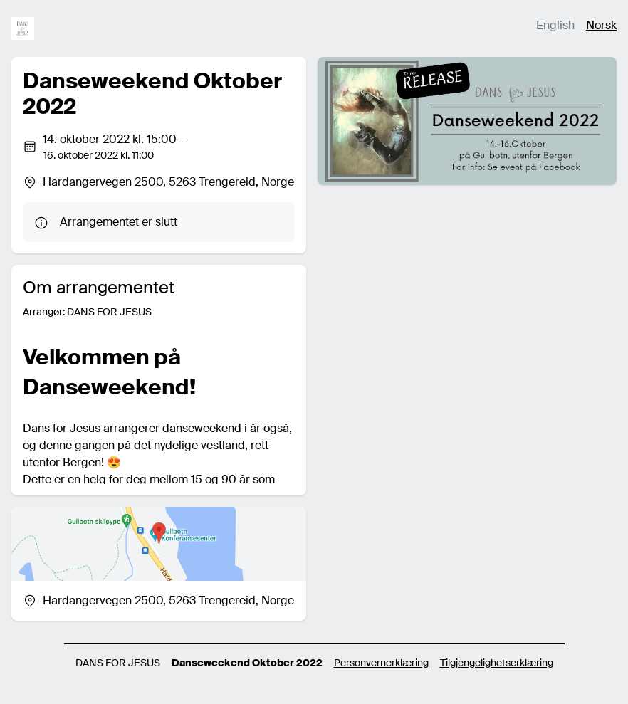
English (555, 25)
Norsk (601, 25)
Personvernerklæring (381, 662)
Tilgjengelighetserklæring (496, 662)
